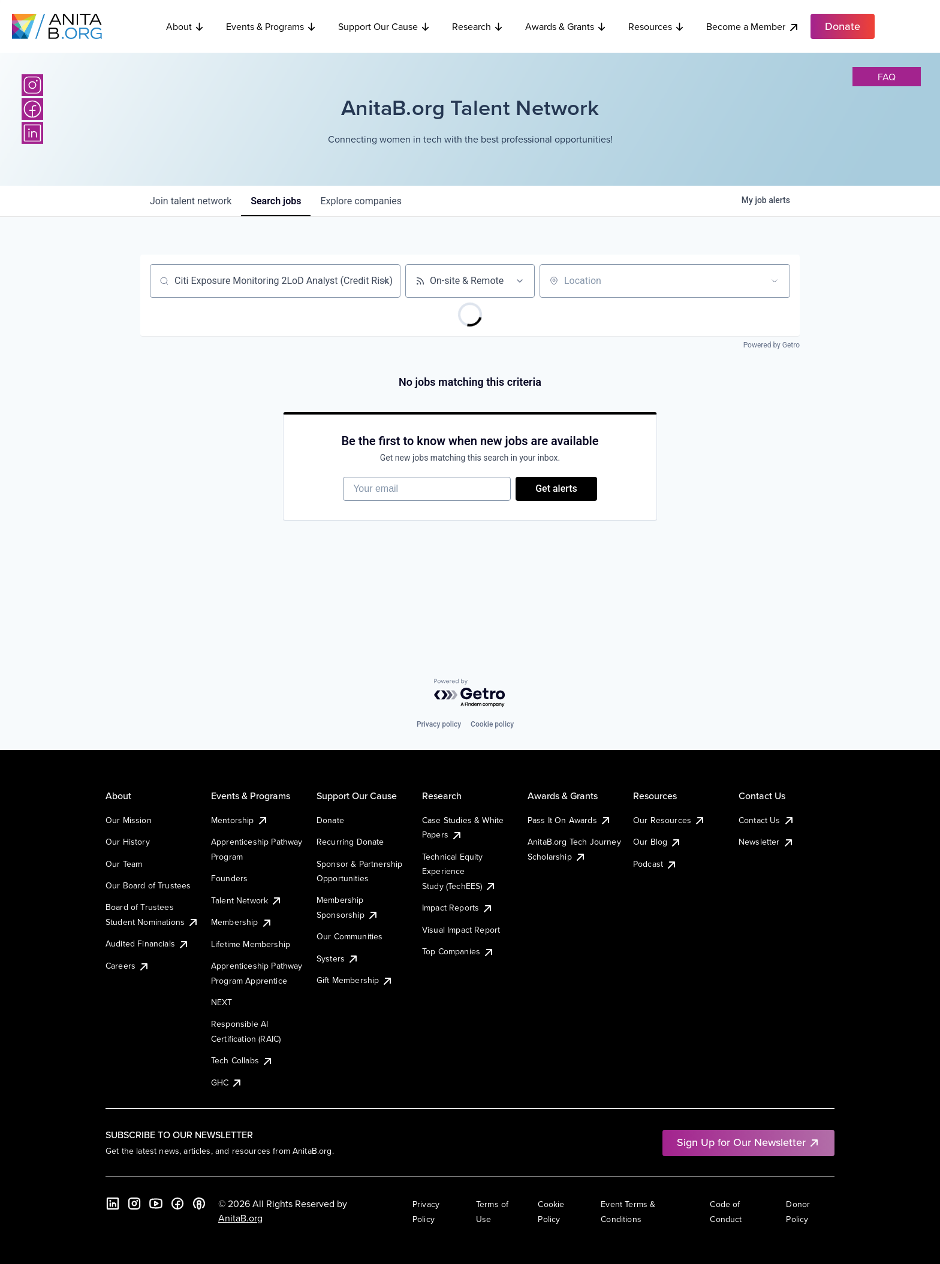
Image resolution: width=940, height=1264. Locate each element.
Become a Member (753, 27)
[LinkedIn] (32, 133)
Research (478, 26)
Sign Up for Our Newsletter (748, 1142)
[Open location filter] (774, 281)
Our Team (124, 864)
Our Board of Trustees (148, 885)
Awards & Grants (566, 26)
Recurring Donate (350, 842)
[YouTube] (156, 1203)
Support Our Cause (384, 26)
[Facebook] (32, 109)
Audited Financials (147, 943)
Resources (656, 26)
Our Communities (349, 936)
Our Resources (669, 820)
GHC (227, 1082)
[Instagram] (32, 85)
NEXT (222, 1002)
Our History (128, 842)
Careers (128, 966)
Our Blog (657, 842)
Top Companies (458, 951)
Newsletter (766, 842)
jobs (276, 201)
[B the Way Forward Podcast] (199, 1203)
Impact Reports (457, 908)
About (185, 26)
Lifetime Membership (250, 944)
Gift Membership (355, 980)
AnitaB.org (240, 1217)
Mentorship (240, 820)
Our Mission (129, 820)
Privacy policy (439, 724)
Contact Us (767, 820)
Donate (330, 820)
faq (887, 76)
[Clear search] (385, 281)
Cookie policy (492, 724)
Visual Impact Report (461, 930)
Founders (229, 878)
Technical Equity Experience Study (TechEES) (459, 871)
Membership (242, 922)
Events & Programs (271, 26)
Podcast (655, 864)
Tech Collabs (242, 1060)
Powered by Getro (771, 345)
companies (360, 201)
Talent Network (246, 900)
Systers (338, 958)
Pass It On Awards (569, 820)
